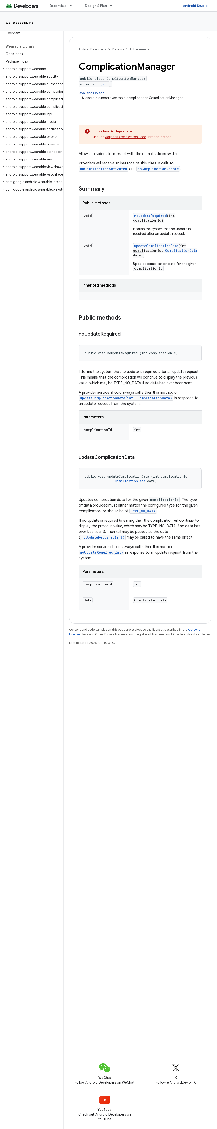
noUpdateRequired (150, 215)
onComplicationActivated (103, 169)
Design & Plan (96, 6)
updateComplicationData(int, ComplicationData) (126, 398)
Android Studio (195, 6)
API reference (20, 23)
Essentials (58, 6)
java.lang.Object (91, 93)
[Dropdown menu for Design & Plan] (113, 5)
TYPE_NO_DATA (143, 511)
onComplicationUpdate (158, 169)
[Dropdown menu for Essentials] (73, 5)
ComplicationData (181, 250)
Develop (118, 49)
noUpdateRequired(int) (103, 537)
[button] (31, 69)
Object (102, 84)
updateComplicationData (156, 246)
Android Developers (92, 49)
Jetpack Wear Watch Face (125, 137)
